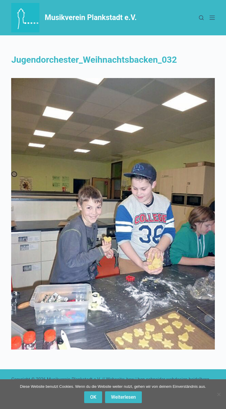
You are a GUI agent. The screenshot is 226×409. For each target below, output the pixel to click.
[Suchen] (201, 17)
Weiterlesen (123, 397)
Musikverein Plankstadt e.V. (91, 17)
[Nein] (219, 394)
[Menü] (212, 17)
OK (93, 397)
